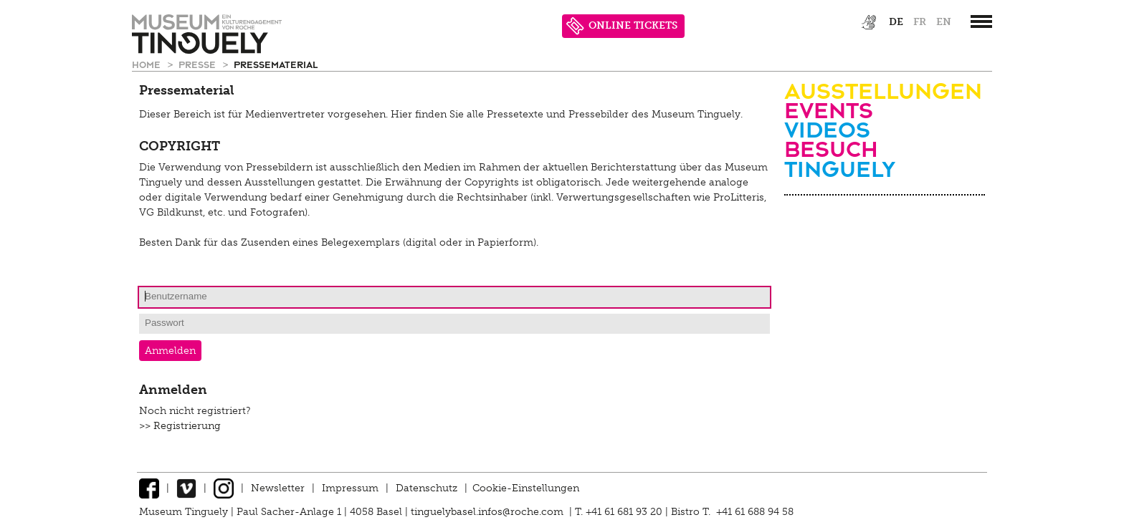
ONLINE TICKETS (621, 26)
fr (919, 22)
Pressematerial (276, 64)
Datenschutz (426, 488)
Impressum (350, 488)
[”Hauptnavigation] (981, 21)
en (943, 22)
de (896, 22)
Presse (198, 64)
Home (147, 64)
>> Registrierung (180, 426)
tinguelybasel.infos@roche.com (488, 512)
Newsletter (278, 488)
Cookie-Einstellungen (525, 488)
